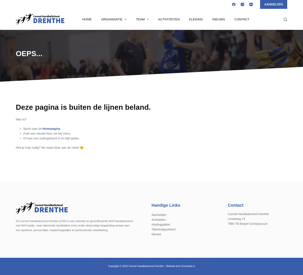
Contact (241, 19)
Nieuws (218, 19)
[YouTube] (251, 4)
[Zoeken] (285, 19)
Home (87, 19)
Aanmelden (159, 215)
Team (143, 19)
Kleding (196, 19)
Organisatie (114, 19)
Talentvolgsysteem (164, 229)
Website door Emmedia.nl (180, 266)
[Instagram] (242, 4)
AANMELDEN (273, 4)
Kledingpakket (161, 224)
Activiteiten (169, 19)
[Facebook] (233, 4)
